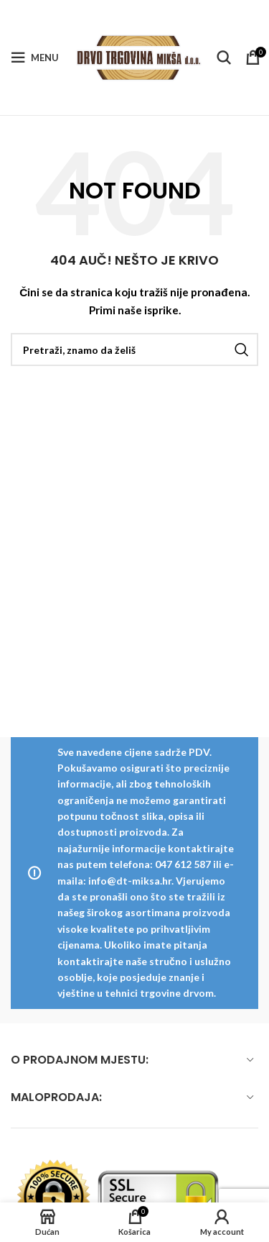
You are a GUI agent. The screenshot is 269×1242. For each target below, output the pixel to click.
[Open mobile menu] (35, 57)
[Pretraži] (223, 57)
